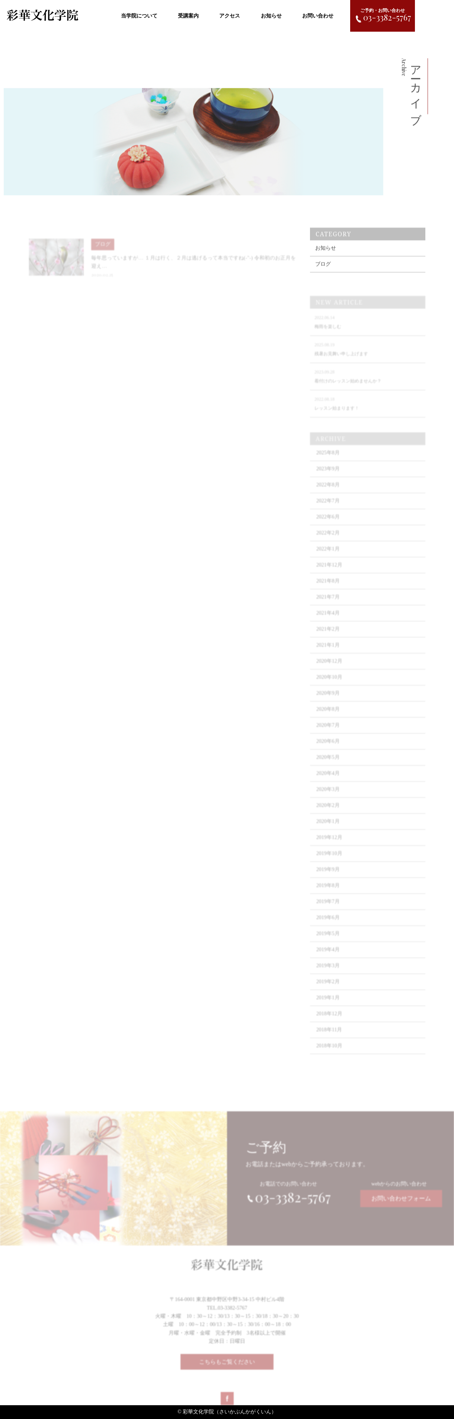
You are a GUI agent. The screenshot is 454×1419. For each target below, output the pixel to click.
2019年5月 (328, 940)
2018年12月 (329, 1021)
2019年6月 (328, 924)
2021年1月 (328, 652)
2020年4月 (328, 780)
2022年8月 (328, 492)
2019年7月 (328, 908)
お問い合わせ (317, 16)
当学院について (139, 16)
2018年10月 (329, 1053)
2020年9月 (328, 700)
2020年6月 (328, 748)
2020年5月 (328, 764)
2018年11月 (329, 1037)
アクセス (229, 16)
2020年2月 (328, 812)
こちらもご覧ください (227, 1366)
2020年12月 (329, 668)
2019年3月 (328, 972)
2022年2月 (328, 540)
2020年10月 (329, 684)
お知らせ (271, 16)
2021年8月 (328, 588)
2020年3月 (328, 796)
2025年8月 (328, 460)
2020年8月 (328, 716)
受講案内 (188, 16)
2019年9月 (328, 876)
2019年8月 (328, 892)
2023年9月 (328, 476)
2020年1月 (328, 828)
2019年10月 (329, 860)
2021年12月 (329, 572)
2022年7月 (328, 508)
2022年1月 (328, 556)
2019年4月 (328, 956)
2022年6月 (328, 524)
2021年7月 (328, 604)
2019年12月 (329, 844)
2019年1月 (328, 1005)
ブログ (323, 270)
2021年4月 (328, 620)
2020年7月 (328, 732)
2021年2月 (328, 636)
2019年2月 (328, 988)
